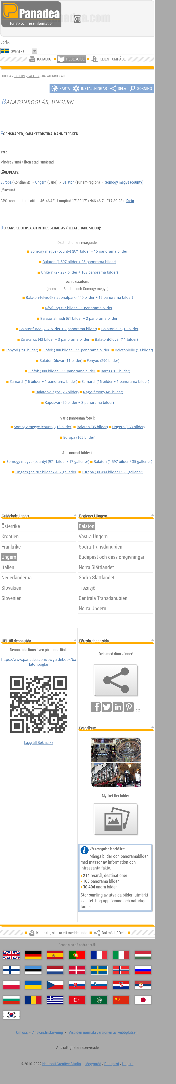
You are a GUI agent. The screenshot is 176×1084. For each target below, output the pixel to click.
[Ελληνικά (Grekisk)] (55, 999)
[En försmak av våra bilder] (116, 819)
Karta (130, 200)
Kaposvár (79, 402)
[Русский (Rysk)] (143, 970)
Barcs (115, 371)
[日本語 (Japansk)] (143, 999)
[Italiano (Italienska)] (121, 955)
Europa (5, 182)
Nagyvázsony (103, 391)
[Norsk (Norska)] (121, 970)
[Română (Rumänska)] (33, 999)
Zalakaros (55, 339)
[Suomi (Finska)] (11, 970)
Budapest (111, 1063)
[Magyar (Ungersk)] (143, 955)
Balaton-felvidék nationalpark (79, 297)
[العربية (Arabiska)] (99, 999)
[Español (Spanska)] (55, 955)
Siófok (76, 350)
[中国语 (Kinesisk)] (121, 999)
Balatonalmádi (79, 318)
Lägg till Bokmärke (38, 742)
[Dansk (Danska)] (77, 970)
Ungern (19, 76)
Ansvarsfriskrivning (47, 1032)
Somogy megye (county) (124, 182)
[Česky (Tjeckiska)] (55, 985)
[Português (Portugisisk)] (77, 955)
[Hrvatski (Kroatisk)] (121, 985)
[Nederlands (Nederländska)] (55, 970)
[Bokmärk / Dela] (116, 680)
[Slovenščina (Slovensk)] (99, 985)
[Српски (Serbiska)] (143, 985)
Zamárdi (43, 381)
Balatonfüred (58, 328)
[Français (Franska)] (99, 955)
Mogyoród (93, 1063)
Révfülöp (79, 307)
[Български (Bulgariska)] (11, 999)
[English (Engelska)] (11, 955)
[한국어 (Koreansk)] (11, 1014)
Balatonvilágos (57, 391)
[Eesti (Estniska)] (33, 970)
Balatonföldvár (116, 339)
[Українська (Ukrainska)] (33, 985)
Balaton (33, 76)
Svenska (17, 51)
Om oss (22, 1032)
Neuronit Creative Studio (61, 1063)
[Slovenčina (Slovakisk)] (77, 985)
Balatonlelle (120, 328)
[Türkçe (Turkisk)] (77, 999)
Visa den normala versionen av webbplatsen (103, 1032)
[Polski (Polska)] (11, 985)
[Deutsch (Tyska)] (33, 955)
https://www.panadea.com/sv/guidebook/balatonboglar (38, 662)
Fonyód (22, 350)
